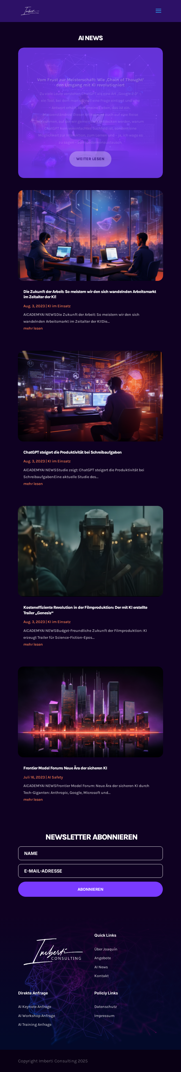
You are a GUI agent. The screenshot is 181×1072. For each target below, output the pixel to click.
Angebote (102, 958)
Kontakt (101, 976)
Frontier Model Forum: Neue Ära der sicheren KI (65, 768)
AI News (101, 967)
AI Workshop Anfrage (36, 1015)
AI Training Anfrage (34, 1024)
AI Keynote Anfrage (34, 1006)
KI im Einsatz (59, 306)
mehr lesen (33, 328)
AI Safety (55, 777)
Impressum (104, 1015)
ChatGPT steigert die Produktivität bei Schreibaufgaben (72, 452)
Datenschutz (105, 1006)
